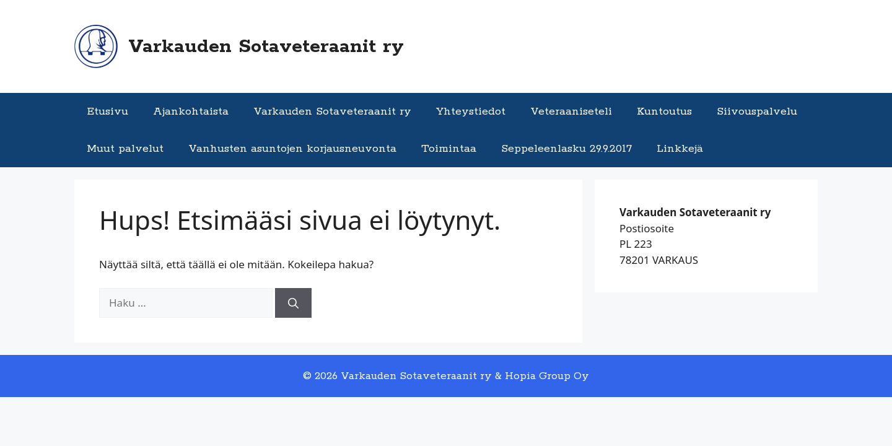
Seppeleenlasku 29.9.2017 (566, 148)
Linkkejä (680, 148)
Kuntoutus (664, 111)
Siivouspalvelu (757, 111)
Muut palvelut (125, 148)
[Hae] (293, 303)
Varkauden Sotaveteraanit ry (266, 46)
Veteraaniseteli (571, 111)
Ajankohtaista (191, 111)
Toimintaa (448, 148)
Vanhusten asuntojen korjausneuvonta (292, 148)
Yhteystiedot (470, 111)
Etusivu (107, 111)
